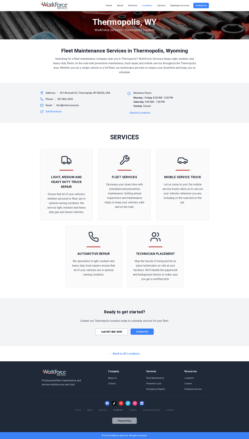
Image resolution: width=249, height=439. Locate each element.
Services (132, 5)
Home (109, 5)
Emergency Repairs (155, 389)
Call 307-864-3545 (111, 331)
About (120, 5)
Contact (112, 383)
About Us (112, 378)
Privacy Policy (124, 421)
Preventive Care (153, 383)
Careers (161, 5)
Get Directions (51, 111)
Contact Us (201, 5)
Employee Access (179, 5)
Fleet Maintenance (155, 378)
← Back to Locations (138, 112)
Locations (147, 5)
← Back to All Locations (124, 353)
